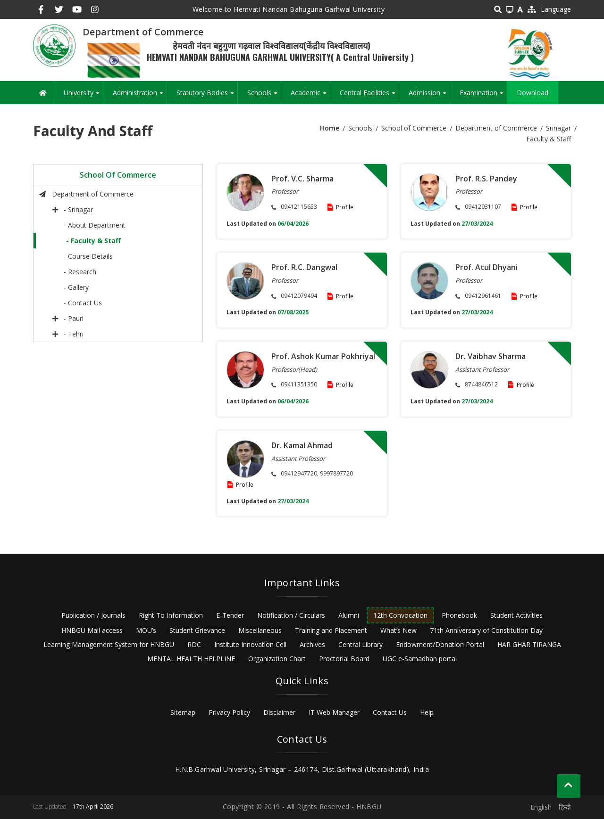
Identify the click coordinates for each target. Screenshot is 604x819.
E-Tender (230, 615)
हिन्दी (565, 807)
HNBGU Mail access (92, 630)
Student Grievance (197, 630)
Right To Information (171, 615)
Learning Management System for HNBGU (108, 644)
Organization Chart (277, 658)
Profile (344, 207)
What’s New (398, 630)
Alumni (348, 615)
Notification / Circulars (291, 615)
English (541, 807)
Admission (429, 96)
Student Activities (516, 615)
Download (532, 92)
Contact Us (390, 712)
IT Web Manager (334, 712)
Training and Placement (331, 630)
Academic (310, 96)
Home (329, 127)
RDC (194, 644)
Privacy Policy (229, 712)
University (83, 96)
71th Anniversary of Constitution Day (486, 630)
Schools (264, 96)
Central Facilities (369, 96)
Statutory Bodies (206, 96)
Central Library (360, 644)
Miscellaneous (260, 630)
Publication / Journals (93, 615)
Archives (312, 644)
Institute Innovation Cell (250, 644)
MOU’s (146, 630)
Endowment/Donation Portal (440, 644)
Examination (483, 96)
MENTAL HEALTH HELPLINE (191, 658)
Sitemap (182, 712)
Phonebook (459, 615)
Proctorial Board (344, 658)
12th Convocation (400, 615)
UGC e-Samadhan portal (420, 658)
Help (427, 712)
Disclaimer (279, 712)
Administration (140, 96)
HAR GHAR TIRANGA (529, 644)
